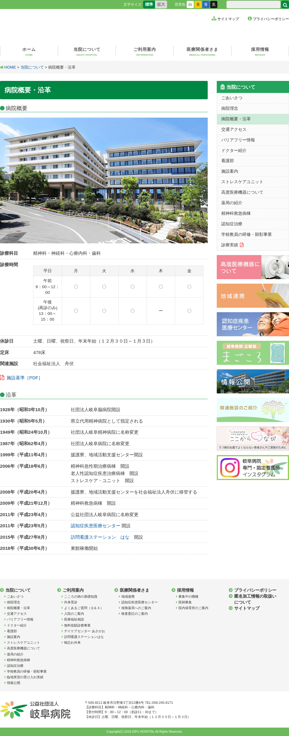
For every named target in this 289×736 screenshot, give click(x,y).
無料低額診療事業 (77, 625)
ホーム (29, 52)
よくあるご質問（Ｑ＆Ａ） (84, 608)
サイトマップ (228, 19)
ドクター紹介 (234, 150)
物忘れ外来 (72, 642)
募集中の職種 (188, 596)
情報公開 (13, 683)
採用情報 (260, 52)
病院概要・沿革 (236, 118)
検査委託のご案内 (134, 613)
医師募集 (185, 602)
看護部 (227, 160)
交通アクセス (234, 129)
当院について (87, 52)
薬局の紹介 (231, 202)
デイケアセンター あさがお (84, 631)
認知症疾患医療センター (95, 525)
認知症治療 (231, 223)
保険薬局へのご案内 (136, 608)
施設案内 (229, 171)
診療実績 (229, 244)
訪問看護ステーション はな (100, 537)
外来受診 (70, 602)
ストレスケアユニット (242, 181)
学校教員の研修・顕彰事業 (246, 234)
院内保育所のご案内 (193, 608)
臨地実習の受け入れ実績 (25, 677)
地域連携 (128, 596)
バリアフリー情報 (238, 139)
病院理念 (229, 108)
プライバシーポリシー (271, 19)
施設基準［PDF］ (25, 377)
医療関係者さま (202, 52)
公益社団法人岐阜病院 (58, 25)
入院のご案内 (74, 613)
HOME (10, 67)
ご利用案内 (144, 52)
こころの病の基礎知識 (80, 596)
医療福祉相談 (74, 619)
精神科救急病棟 (236, 213)
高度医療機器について (242, 192)
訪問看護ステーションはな (84, 637)
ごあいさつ (231, 97)
